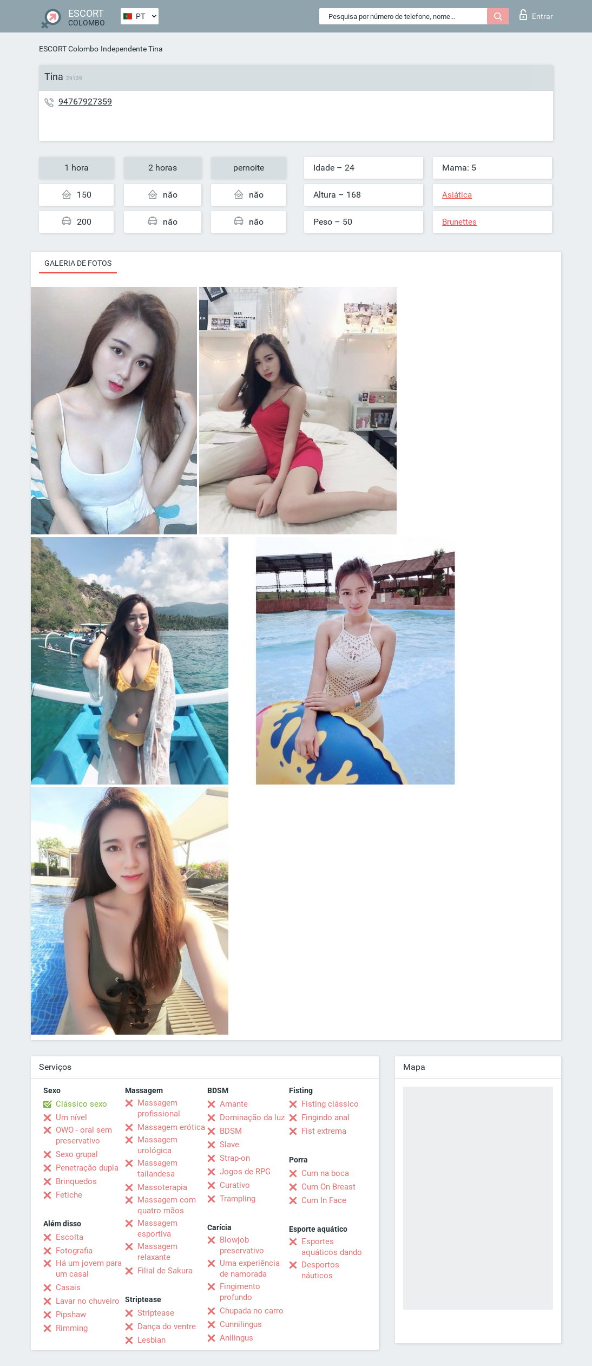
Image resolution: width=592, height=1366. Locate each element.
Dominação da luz (252, 1117)
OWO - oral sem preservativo (84, 1135)
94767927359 (85, 101)
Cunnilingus (241, 1324)
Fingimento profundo (240, 1292)
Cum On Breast (328, 1187)
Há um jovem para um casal (89, 1268)
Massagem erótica (171, 1127)
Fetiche (69, 1195)
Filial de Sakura (165, 1271)
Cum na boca (325, 1173)
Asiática (457, 195)
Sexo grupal (77, 1154)
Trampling (237, 1199)
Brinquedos (76, 1181)
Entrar (536, 15)
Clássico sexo (81, 1104)
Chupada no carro (252, 1311)
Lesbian (151, 1340)
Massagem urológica (157, 1145)
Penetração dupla (87, 1168)
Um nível (71, 1117)
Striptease (155, 1313)
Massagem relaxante (157, 1251)
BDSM (231, 1131)
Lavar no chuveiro (88, 1301)
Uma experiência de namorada (250, 1268)
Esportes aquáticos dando (331, 1247)
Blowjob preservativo (242, 1245)
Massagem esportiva (157, 1228)
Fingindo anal (325, 1117)
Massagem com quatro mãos (166, 1205)
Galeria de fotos (77, 263)
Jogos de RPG (245, 1172)
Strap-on (235, 1158)
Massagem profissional (158, 1108)
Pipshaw (71, 1314)
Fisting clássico (330, 1104)
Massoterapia (162, 1187)
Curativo (235, 1185)
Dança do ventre (166, 1326)
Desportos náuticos (320, 1270)
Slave (229, 1144)
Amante (234, 1104)
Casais (68, 1287)
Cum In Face (323, 1200)
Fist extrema (323, 1131)
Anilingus (236, 1338)
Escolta (69, 1237)
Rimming (72, 1328)
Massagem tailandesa (157, 1168)
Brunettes (459, 222)
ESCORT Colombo (68, 48)
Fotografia (74, 1251)
